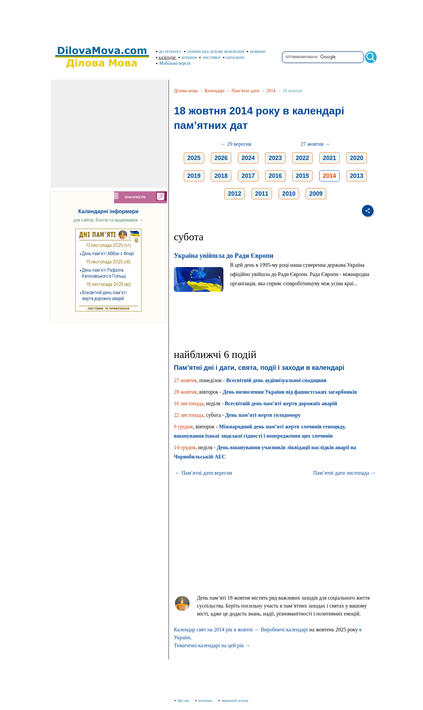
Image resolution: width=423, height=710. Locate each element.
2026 (221, 158)
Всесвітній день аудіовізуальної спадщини (276, 380)
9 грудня (183, 426)
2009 (316, 193)
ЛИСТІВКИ (210, 57)
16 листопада (188, 403)
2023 (275, 158)
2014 (270, 90)
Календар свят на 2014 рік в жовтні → (216, 629)
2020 (356, 158)
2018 (221, 176)
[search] (323, 57)
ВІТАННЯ (187, 57)
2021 (329, 158)
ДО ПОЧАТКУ (168, 52)
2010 (288, 193)
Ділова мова (186, 90)
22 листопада (188, 415)
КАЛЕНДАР (165, 57)
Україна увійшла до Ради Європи (223, 255)
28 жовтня (185, 392)
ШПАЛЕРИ (233, 57)
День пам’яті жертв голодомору (263, 415)
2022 (302, 158)
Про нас (182, 700)
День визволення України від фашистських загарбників (290, 392)
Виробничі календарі (284, 629)
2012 (234, 193)
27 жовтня (185, 380)
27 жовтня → (315, 144)
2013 (356, 176)
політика (204, 700)
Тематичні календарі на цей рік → (212, 645)
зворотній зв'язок (233, 700)
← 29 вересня (235, 144)
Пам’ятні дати (245, 90)
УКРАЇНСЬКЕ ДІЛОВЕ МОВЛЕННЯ (214, 52)
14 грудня (184, 447)
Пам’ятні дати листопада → (344, 473)
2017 (248, 176)
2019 (194, 176)
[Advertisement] (211, 20)
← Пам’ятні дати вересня (203, 473)
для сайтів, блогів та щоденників (108, 219)
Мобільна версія (173, 63)
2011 (261, 193)
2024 (248, 158)
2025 (194, 158)
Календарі (214, 90)
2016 (275, 176)
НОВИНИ (256, 52)
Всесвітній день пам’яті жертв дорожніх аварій (281, 403)
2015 (302, 176)
